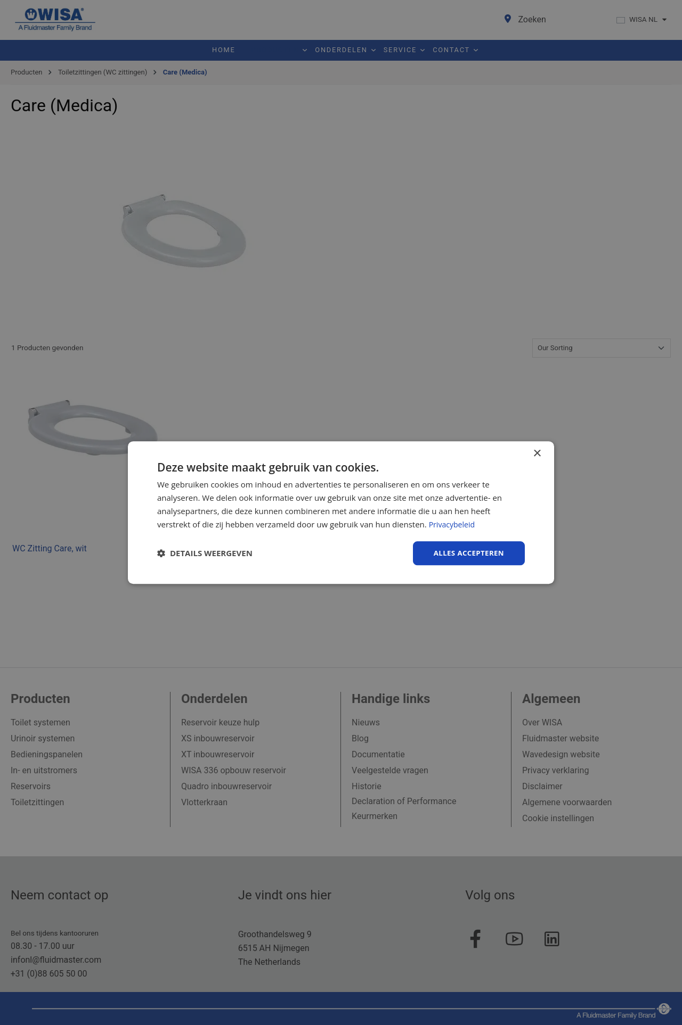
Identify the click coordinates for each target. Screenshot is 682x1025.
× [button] (537, 453)
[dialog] (341, 512)
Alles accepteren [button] (466, 553)
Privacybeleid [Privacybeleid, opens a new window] (453, 523)
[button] (205, 553)
